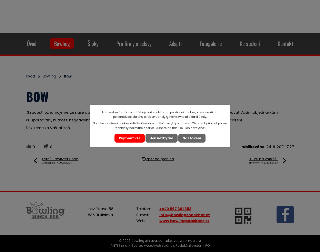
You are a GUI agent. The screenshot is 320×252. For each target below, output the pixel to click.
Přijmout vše (128, 138)
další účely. (199, 118)
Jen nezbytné (161, 138)
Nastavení (193, 138)
